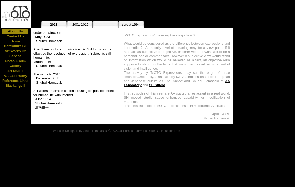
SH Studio (157, 85)
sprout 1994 (131, 24)
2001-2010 (80, 24)
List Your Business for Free (161, 131)
